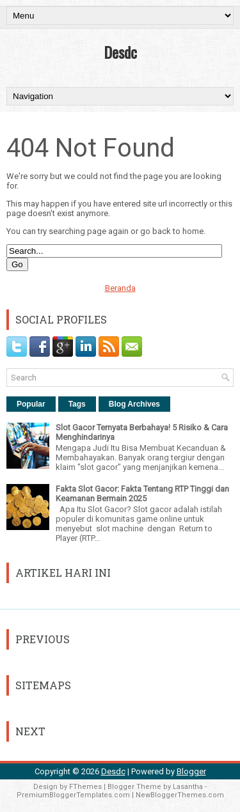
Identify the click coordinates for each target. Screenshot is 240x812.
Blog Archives (134, 404)
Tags (77, 404)
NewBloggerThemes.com (180, 795)
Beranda (120, 288)
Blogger (191, 771)
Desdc (120, 51)
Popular (31, 404)
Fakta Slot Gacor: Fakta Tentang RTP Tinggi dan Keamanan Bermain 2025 (142, 493)
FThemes (85, 787)
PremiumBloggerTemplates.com (73, 795)
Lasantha (188, 787)
